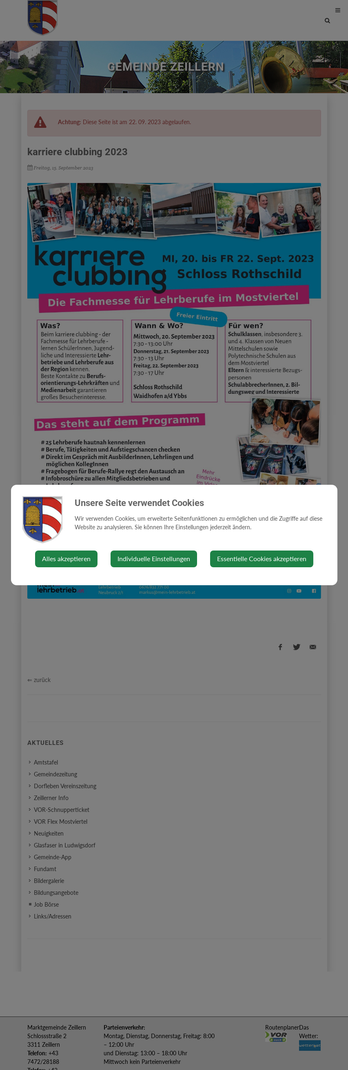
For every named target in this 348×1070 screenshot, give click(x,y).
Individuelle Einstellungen (153, 558)
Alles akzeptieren (66, 558)
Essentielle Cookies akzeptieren (261, 558)
